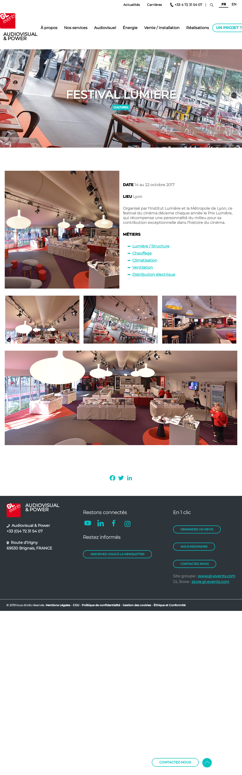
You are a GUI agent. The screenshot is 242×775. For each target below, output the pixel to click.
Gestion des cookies (137, 605)
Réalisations (197, 28)
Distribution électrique (153, 274)
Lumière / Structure (150, 246)
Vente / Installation (162, 28)
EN (234, 4)
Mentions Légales (58, 605)
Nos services (75, 28)
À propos (49, 28)
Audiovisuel (105, 28)
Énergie (130, 28)
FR (223, 4)
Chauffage (142, 253)
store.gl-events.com (210, 581)
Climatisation (144, 260)
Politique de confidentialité (101, 605)
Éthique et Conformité (170, 605)
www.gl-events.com (216, 576)
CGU (76, 605)
